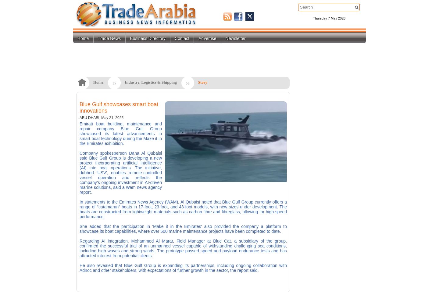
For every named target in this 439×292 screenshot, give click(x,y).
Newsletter (236, 38)
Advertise (207, 38)
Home (83, 38)
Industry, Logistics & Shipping (151, 82)
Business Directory (148, 38)
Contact (182, 38)
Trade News (109, 38)
